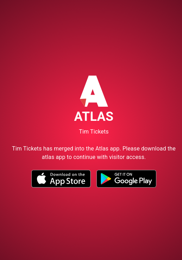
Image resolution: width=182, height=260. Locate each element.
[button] (61, 186)
